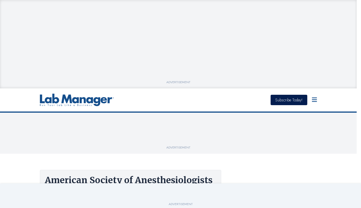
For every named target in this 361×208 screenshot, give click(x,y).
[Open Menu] (314, 100)
